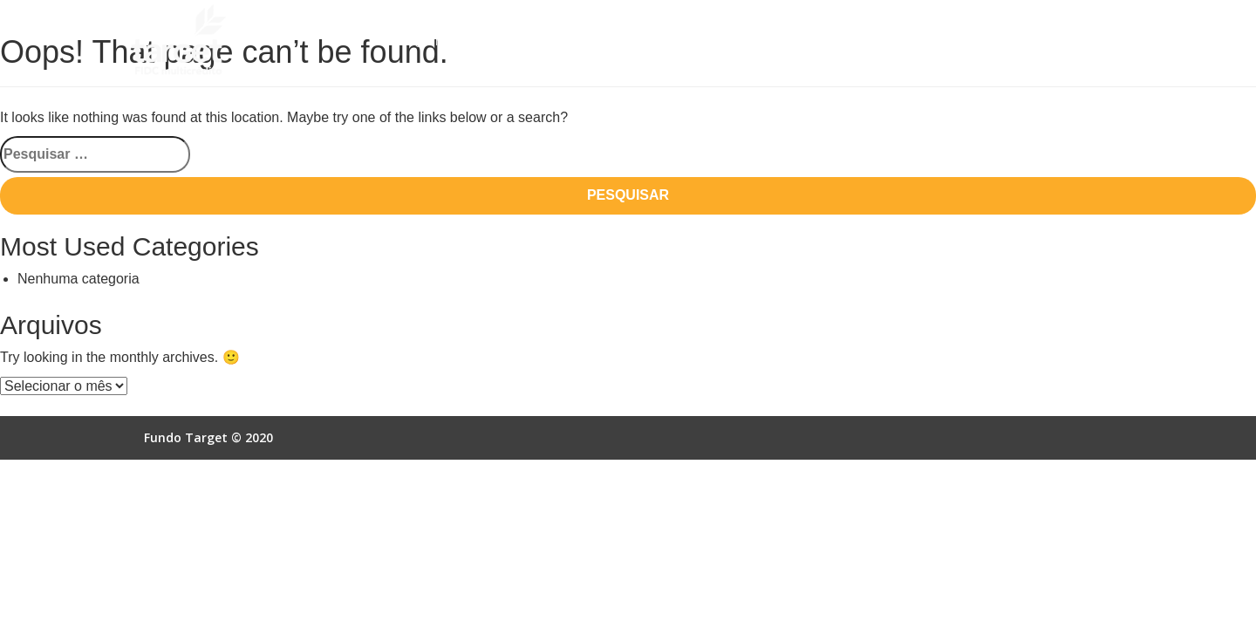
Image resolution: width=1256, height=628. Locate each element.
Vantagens (670, 41)
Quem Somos (449, 41)
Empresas (758, 41)
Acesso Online (990, 41)
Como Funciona (563, 41)
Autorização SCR (867, 41)
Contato (1087, 41)
